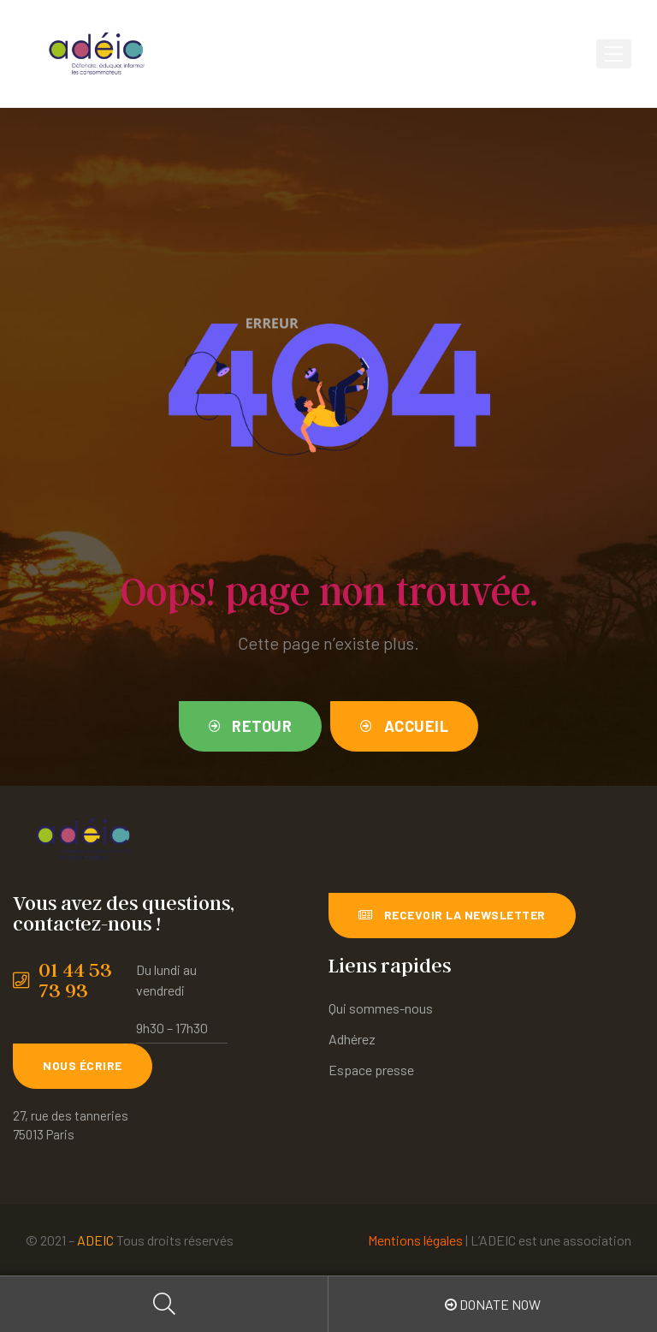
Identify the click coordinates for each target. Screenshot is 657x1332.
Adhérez (352, 1039)
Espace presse (371, 1069)
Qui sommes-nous (380, 1008)
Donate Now (493, 1304)
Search (164, 1304)
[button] (251, 726)
